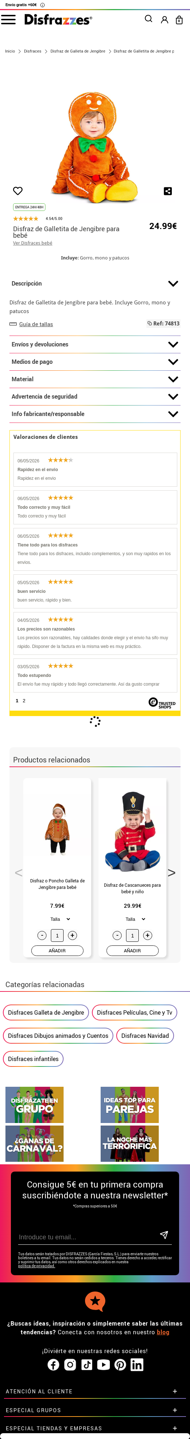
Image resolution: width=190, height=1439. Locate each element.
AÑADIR (57, 950)
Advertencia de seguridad (95, 397)
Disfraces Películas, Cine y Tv (134, 1012)
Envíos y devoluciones (95, 345)
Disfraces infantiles (33, 1059)
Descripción (95, 284)
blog (163, 1332)
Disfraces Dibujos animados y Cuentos (58, 1036)
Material (95, 379)
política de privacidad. (36, 1266)
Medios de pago (95, 362)
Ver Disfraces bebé (32, 243)
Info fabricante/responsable (95, 414)
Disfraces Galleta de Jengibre (46, 1012)
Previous (16, 870)
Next (169, 870)
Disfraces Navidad (145, 1036)
